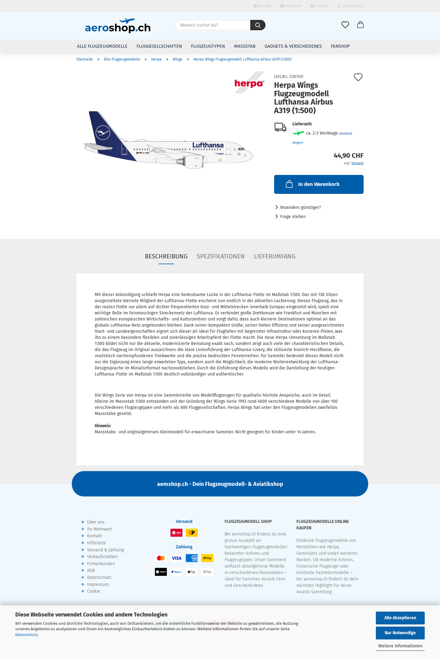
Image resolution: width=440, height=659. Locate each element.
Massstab (244, 46)
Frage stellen (293, 216)
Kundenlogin (350, 6)
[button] (360, 25)
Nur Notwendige (400, 632)
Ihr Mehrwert (99, 529)
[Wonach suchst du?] (258, 25)
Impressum (98, 584)
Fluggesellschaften (159, 46)
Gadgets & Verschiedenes (293, 46)
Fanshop (340, 46)
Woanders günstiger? (300, 207)
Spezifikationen (221, 256)
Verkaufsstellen (102, 556)
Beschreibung (166, 256)
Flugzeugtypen (208, 46)
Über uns (96, 522)
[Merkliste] (345, 25)
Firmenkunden (101, 563)
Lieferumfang (274, 256)
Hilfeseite (290, 6)
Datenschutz (26, 634)
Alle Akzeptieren (400, 617)
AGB (91, 570)
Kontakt (262, 6)
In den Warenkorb (311, 184)
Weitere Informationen (400, 646)
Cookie (93, 591)
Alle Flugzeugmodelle (102, 46)
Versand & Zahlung (105, 550)
